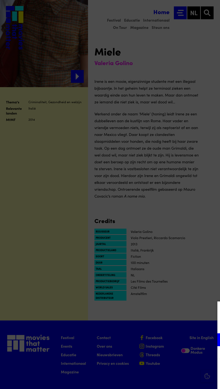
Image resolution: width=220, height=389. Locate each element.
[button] (179, 340)
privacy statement (166, 326)
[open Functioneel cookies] (213, 340)
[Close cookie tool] (213, 309)
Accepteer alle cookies (184, 368)
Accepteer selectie (184, 381)
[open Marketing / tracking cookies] (213, 353)
